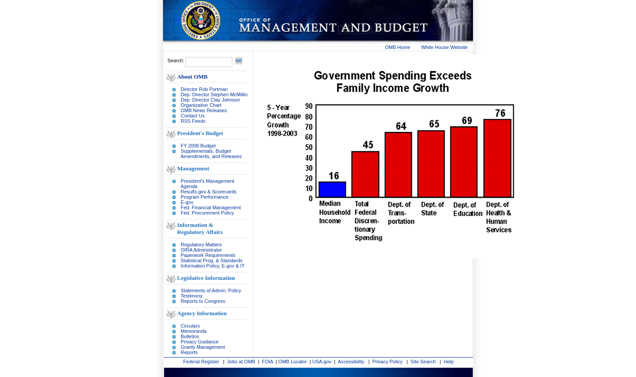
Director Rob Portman (204, 89)
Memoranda (194, 331)
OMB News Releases (204, 110)
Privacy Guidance (200, 341)
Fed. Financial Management (211, 207)
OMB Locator (292, 361)
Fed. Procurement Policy (207, 212)
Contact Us (192, 115)
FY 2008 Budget (198, 145)
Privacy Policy (387, 361)
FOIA (267, 361)
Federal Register (201, 361)
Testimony (192, 295)
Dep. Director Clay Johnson (210, 99)
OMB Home (397, 47)
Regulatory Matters (201, 244)
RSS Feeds (193, 121)
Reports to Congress (203, 301)
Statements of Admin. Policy (211, 290)
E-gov (187, 202)
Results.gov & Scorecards (209, 191)
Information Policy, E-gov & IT (213, 265)
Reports (189, 352)
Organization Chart (201, 105)
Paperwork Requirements (208, 255)
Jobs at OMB (241, 361)
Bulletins (190, 336)
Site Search (423, 361)
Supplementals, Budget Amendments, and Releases (211, 153)
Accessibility (351, 361)
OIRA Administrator (201, 250)
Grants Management (203, 347)
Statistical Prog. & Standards (211, 260)
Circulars (190, 325)
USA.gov (321, 361)
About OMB (192, 76)
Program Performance (204, 197)
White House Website (444, 47)
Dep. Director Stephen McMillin (214, 94)
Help (449, 361)
